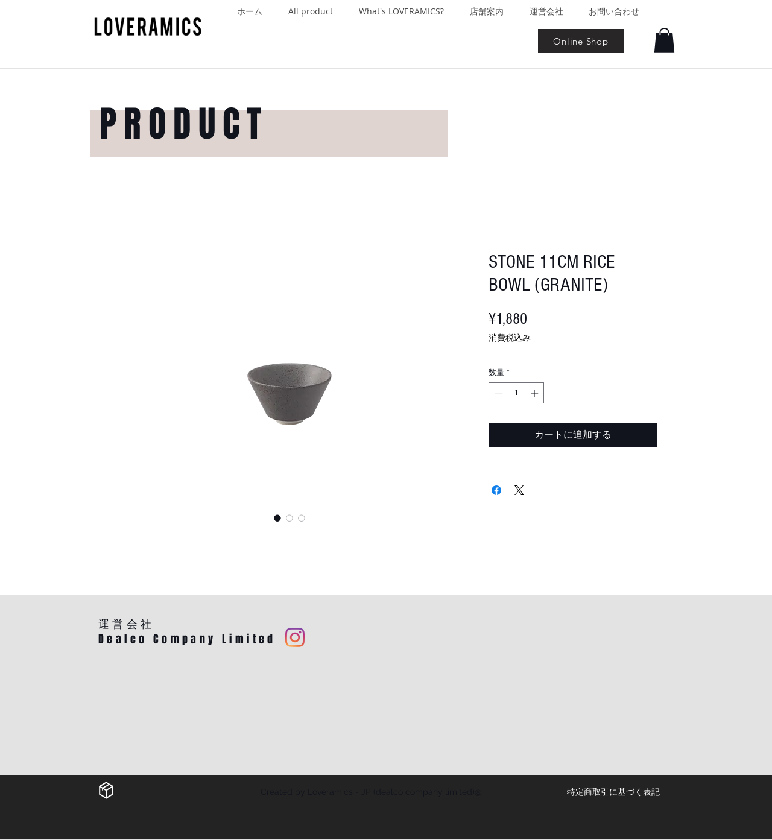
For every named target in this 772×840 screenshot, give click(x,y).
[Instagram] (295, 637)
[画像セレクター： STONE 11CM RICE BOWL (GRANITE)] (277, 518)
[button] (664, 40)
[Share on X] (519, 490)
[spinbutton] (516, 393)
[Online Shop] (581, 41)
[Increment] (535, 393)
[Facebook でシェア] (496, 490)
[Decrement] (497, 393)
